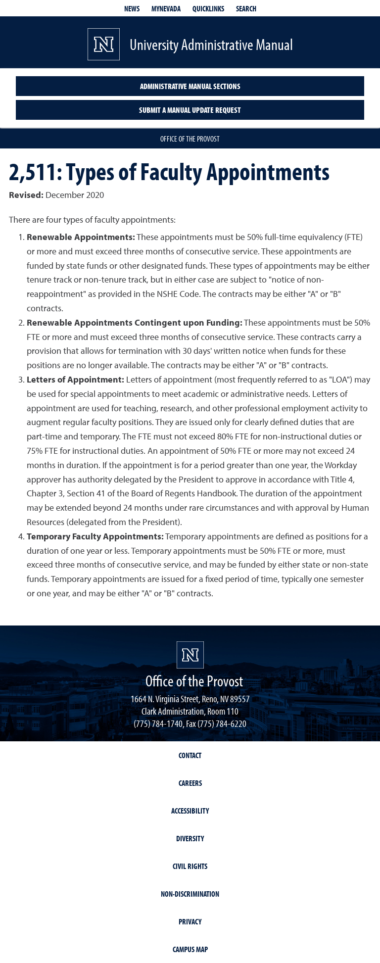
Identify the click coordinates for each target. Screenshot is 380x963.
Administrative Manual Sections (190, 86)
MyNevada (166, 8)
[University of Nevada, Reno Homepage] (190, 655)
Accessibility (190, 811)
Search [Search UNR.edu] (246, 8)
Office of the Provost (190, 139)
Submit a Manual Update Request (190, 110)
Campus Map (190, 949)
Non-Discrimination (190, 894)
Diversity (190, 838)
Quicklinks (208, 8)
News (132, 8)
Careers (190, 783)
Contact (190, 755)
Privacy (190, 921)
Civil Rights (190, 866)
